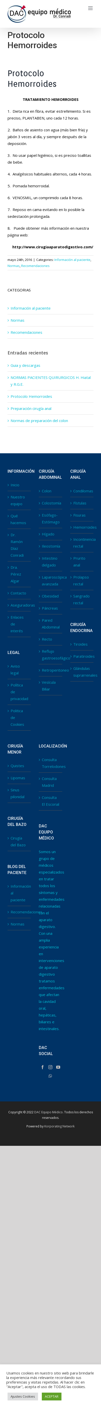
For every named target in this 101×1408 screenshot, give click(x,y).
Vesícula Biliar (49, 686)
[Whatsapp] (50, 1076)
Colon (46, 490)
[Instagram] (50, 1067)
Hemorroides (82, 527)
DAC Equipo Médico (48, 1112)
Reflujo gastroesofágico (50, 655)
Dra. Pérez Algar (16, 574)
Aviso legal (15, 669)
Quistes (17, 765)
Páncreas (50, 608)
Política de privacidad (19, 691)
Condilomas (82, 490)
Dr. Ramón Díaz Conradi (17, 545)
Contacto (18, 592)
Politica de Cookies (17, 717)
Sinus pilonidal (17, 793)
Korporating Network (59, 1126)
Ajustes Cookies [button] (23, 1396)
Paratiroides (82, 656)
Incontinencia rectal (82, 543)
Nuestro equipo (18, 500)
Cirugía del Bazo (18, 841)
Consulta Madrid (49, 782)
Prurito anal (79, 561)
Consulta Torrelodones (50, 763)
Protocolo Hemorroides (31, 396)
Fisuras (79, 515)
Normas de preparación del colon (39, 420)
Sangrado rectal (81, 599)
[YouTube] (58, 1067)
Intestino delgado (49, 561)
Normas (14, 265)
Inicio (15, 484)
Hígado (48, 533)
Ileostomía (50, 546)
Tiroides (80, 644)
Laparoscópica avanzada (50, 580)
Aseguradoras (19, 605)
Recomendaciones (35, 265)
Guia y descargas (25, 365)
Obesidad (50, 595)
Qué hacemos (18, 519)
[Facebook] (43, 1067)
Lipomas (18, 777)
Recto (47, 639)
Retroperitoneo (50, 670)
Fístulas (79, 502)
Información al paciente (72, 259)
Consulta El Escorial (50, 801)
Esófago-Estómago (50, 518)
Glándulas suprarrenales (82, 672)
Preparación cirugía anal (31, 408)
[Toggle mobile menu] (90, 8)
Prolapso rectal (81, 580)
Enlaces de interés (17, 624)
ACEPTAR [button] (51, 1396)
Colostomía (50, 502)
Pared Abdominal (50, 624)
